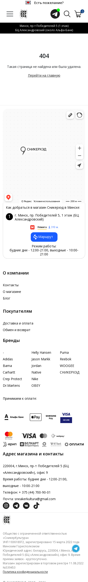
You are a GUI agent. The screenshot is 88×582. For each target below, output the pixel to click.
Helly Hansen (41, 352)
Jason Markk (40, 359)
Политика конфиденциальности (25, 572)
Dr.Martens (11, 385)
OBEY (35, 385)
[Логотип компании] (7, 519)
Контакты (11, 285)
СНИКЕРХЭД (69, 372)
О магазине (12, 291)
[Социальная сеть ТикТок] (36, 505)
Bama (7, 365)
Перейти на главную (44, 75)
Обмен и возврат (17, 330)
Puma (64, 352)
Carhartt (9, 372)
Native (36, 372)
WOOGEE (67, 365)
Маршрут (43, 237)
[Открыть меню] (10, 14)
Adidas (8, 359)
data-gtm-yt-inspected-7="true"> (44, 156)
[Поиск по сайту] (67, 13)
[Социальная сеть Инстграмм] (6, 505)
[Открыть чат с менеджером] (55, 14)
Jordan (36, 365)
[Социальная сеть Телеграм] (16, 505)
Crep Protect (12, 379)
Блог (6, 298)
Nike (34, 379)
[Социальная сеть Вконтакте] (26, 505)
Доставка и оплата (18, 323)
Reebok (65, 359)
